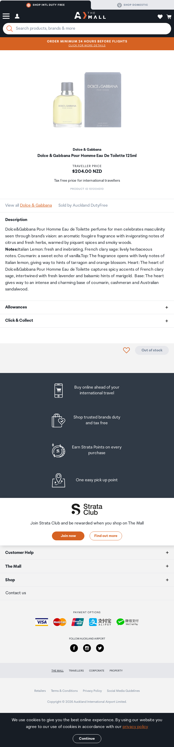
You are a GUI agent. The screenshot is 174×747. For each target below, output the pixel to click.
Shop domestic (132, 5)
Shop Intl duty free (45, 5)
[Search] (9, 29)
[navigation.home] (90, 16)
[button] (6, 16)
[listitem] (87, 391)
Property (116, 670)
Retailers (40, 691)
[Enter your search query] (87, 28)
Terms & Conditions (64, 691)
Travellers (76, 670)
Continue (87, 739)
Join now (68, 536)
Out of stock (152, 350)
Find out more (105, 536)
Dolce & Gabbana (36, 205)
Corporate (96, 670)
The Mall (57, 670)
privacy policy (135, 726)
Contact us (15, 593)
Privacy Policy (92, 691)
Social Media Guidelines (123, 691)
